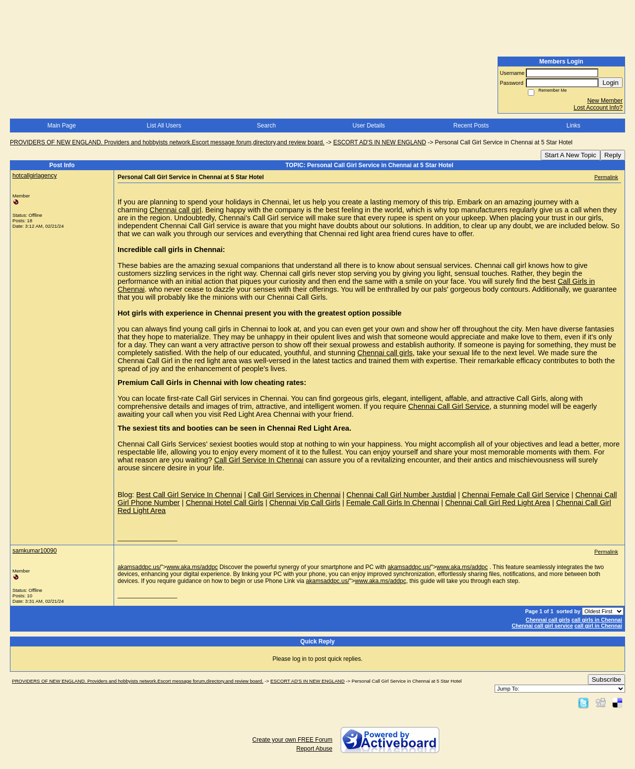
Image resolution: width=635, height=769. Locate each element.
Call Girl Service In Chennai (259, 460)
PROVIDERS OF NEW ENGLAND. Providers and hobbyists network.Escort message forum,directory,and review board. (167, 142)
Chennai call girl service (542, 626)
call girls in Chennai (597, 620)
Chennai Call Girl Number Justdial (401, 495)
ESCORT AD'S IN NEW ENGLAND (379, 142)
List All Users (164, 125)
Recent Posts (471, 125)
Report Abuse (314, 748)
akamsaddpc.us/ (139, 567)
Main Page (61, 125)
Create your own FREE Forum (292, 739)
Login (610, 82)
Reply (612, 155)
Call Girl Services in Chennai (294, 495)
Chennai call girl (175, 210)
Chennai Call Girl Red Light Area (497, 503)
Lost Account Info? (598, 107)
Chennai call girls (385, 353)
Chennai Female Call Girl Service (516, 495)
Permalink (606, 177)
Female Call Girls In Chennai (392, 503)
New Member (605, 100)
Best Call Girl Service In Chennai (189, 495)
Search (266, 125)
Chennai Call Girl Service (449, 406)
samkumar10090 (34, 550)
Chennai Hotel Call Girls (224, 503)
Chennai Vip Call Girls (304, 503)
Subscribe (606, 679)
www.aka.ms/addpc (192, 567)
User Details (368, 125)
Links (573, 125)
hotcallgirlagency (34, 175)
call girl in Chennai (598, 626)
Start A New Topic (570, 155)
